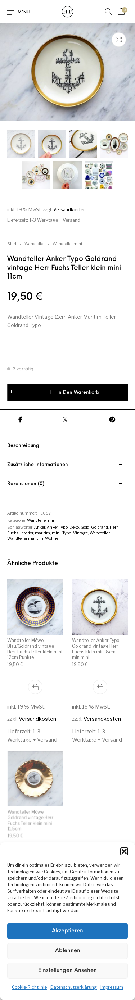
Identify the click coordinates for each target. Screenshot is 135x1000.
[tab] (67, 445)
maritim (42, 532)
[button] (124, 851)
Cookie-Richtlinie (29, 987)
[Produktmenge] (13, 392)
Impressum (111, 987)
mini (56, 532)
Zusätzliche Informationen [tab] (37, 464)
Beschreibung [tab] (23, 445)
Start (12, 243)
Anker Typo (57, 527)
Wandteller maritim (25, 538)
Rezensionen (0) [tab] (25, 483)
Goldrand (99, 527)
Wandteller (34, 243)
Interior (26, 532)
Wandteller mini (67, 243)
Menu (24, 12)
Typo (66, 532)
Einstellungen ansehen (67, 970)
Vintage (80, 532)
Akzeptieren (67, 931)
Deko (74, 527)
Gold (85, 527)
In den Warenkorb (78, 392)
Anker (39, 527)
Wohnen (53, 538)
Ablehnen (67, 951)
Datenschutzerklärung (73, 987)
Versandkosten (69, 209)
